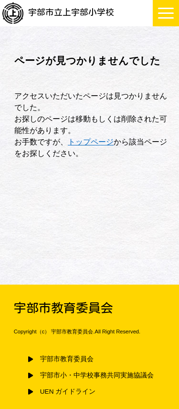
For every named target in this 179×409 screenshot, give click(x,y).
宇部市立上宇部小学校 (58, 12)
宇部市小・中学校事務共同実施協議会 (97, 375)
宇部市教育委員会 (67, 359)
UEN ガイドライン (67, 391)
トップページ (91, 142)
